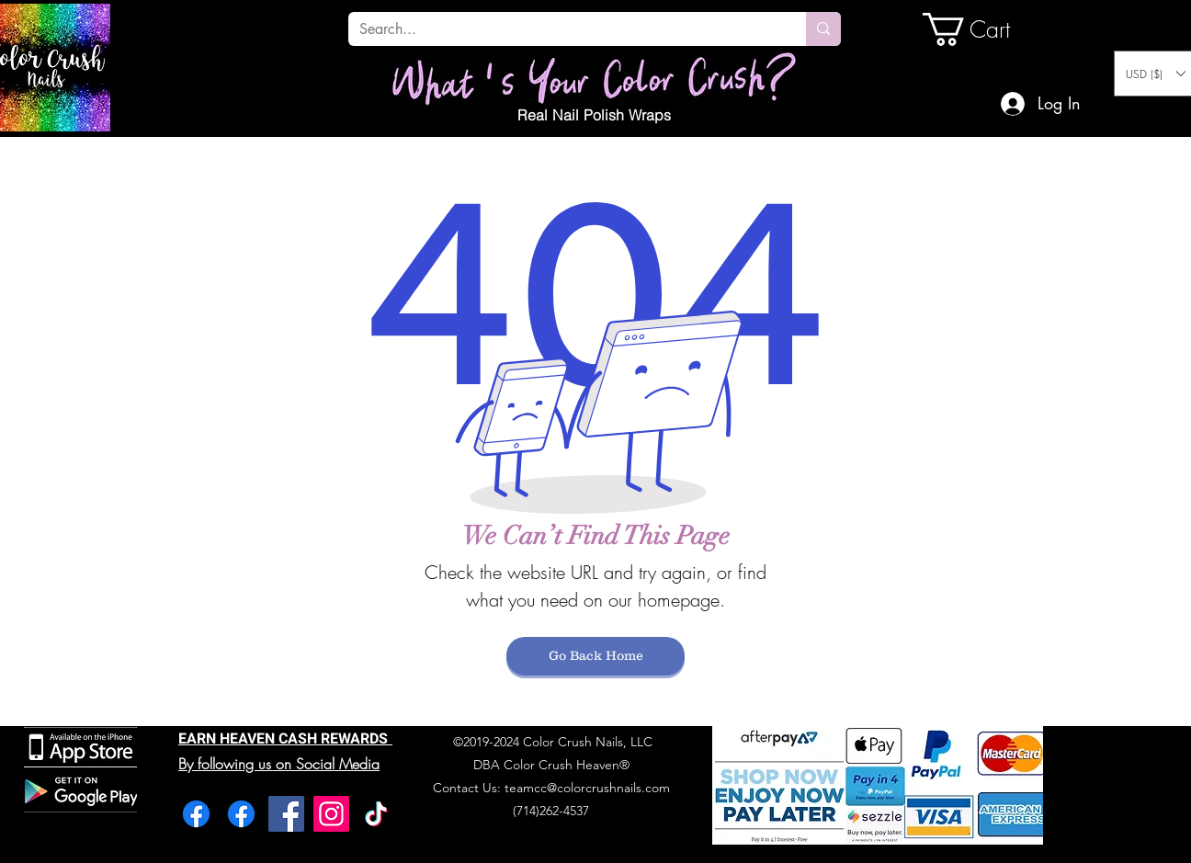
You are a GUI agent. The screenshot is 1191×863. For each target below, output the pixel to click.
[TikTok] (376, 814)
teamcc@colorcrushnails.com (587, 787)
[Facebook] (196, 814)
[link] (985, 29)
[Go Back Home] (595, 656)
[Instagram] (331, 814)
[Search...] (563, 29)
